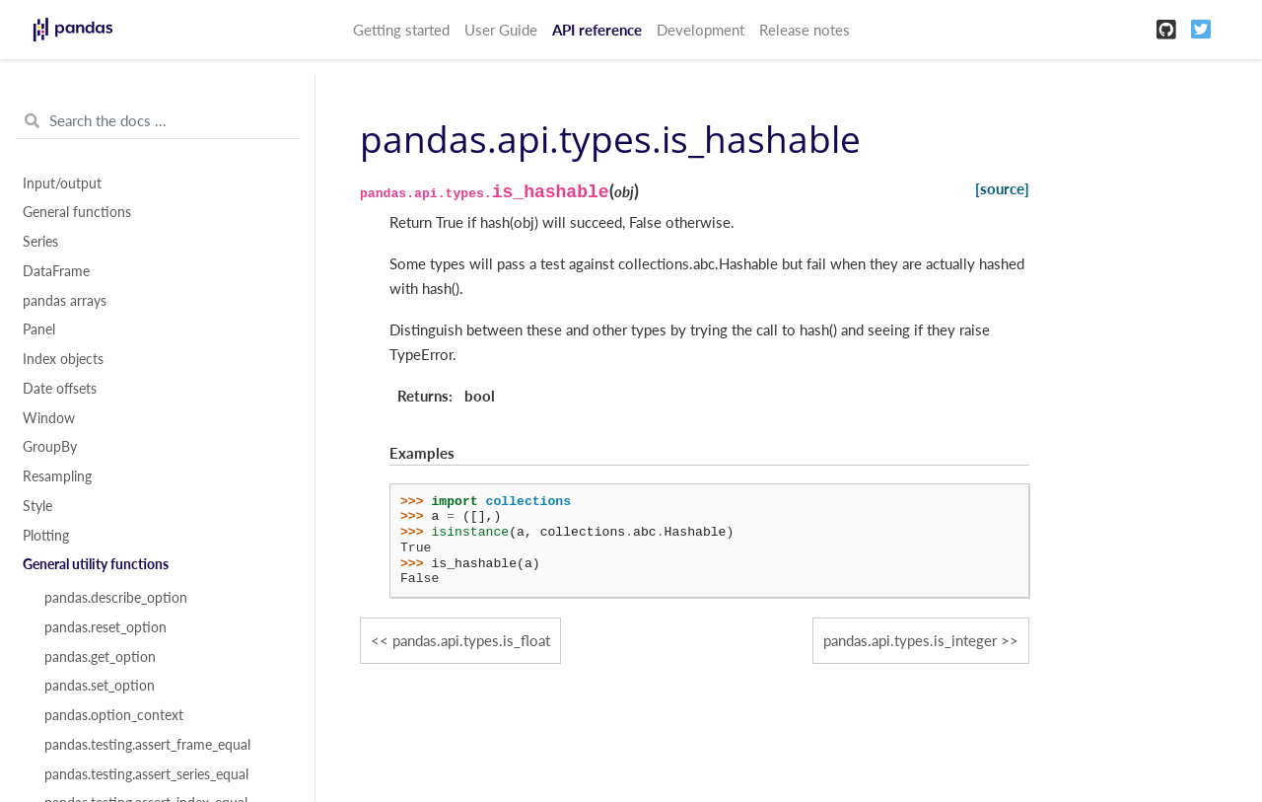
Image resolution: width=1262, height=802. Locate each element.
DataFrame (56, 271)
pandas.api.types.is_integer (910, 640)
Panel (39, 329)
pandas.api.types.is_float (471, 640)
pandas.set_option (99, 685)
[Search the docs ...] (157, 121)
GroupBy (50, 447)
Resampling (57, 476)
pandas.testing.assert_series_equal (146, 774)
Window (49, 418)
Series (40, 242)
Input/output (62, 183)
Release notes (804, 29)
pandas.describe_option (115, 598)
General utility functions (96, 564)
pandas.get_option (100, 657)
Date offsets (60, 389)
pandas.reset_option (105, 627)
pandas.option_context (113, 715)
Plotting (46, 536)
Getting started (401, 29)
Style (37, 506)
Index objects (63, 359)
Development (700, 29)
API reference (597, 29)
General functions (77, 212)
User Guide (500, 29)
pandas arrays (64, 301)
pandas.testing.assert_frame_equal (147, 745)
